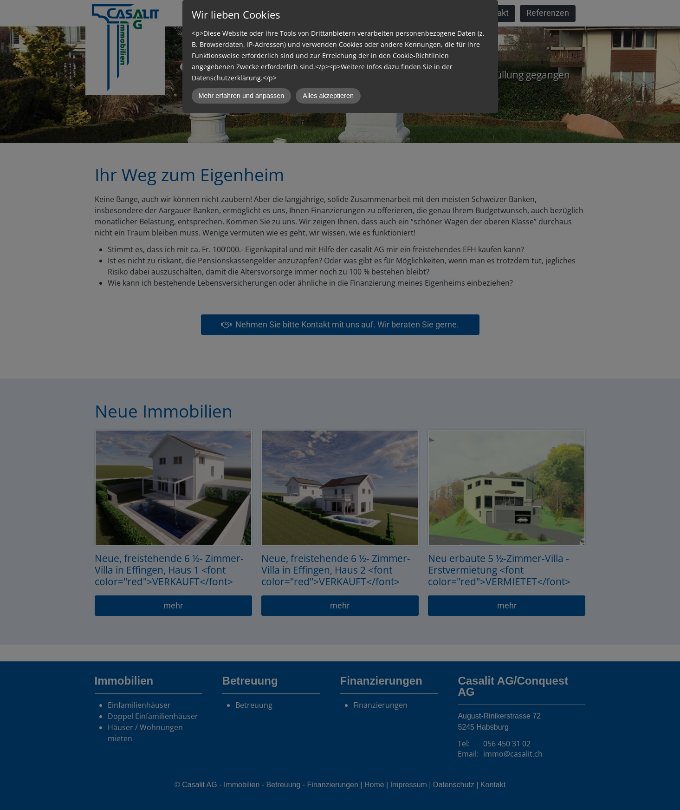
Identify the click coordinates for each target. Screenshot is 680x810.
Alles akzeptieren (328, 95)
